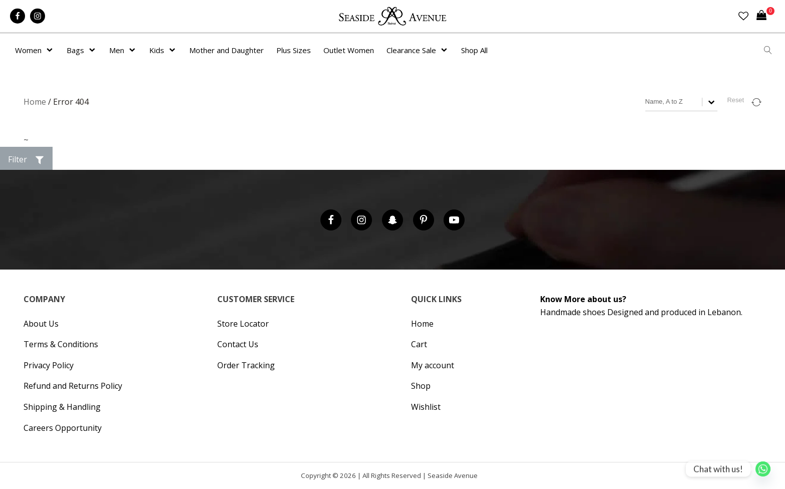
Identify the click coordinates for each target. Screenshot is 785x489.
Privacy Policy (49, 365)
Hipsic (483, 477)
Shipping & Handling (62, 406)
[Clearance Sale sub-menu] (446, 50)
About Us (41, 323)
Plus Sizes (293, 50)
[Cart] (765, 16)
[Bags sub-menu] (94, 50)
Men (116, 50)
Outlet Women (348, 50)
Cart (419, 344)
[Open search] (768, 50)
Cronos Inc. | (481, 477)
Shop (421, 385)
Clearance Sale (411, 50)
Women (28, 50)
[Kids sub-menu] (174, 50)
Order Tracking (246, 365)
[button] (26, 160)
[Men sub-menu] (134, 50)
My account (432, 365)
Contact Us (237, 344)
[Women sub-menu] (52, 50)
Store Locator (243, 323)
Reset (735, 100)
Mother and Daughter (226, 50)
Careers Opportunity (63, 427)
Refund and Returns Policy (73, 385)
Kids (156, 50)
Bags (75, 50)
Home (35, 101)
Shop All (474, 50)
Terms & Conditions (61, 344)
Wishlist (426, 406)
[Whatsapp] (762, 468)
